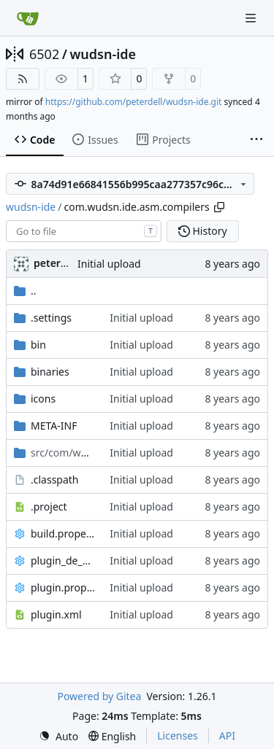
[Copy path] (219, 207)
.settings (51, 318)
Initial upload (109, 264)
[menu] (58, 736)
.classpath (55, 479)
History (202, 231)
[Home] (27, 18)
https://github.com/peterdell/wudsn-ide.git (133, 102)
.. (25, 291)
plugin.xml (56, 614)
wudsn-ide (102, 54)
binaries (50, 372)
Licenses (177, 735)
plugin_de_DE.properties (63, 560)
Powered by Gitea (99, 696)
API (227, 735)
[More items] (256, 140)
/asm (63, 452)
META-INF (54, 425)
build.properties (63, 533)
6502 (44, 54)
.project (49, 506)
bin (38, 345)
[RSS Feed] (22, 79)
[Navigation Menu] (252, 18)
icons (43, 398)
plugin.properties (63, 587)
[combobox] (83, 231)
